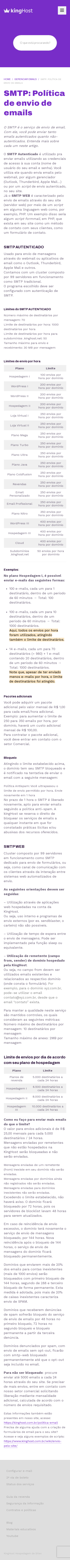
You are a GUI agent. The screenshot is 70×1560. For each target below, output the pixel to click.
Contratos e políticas (21, 1510)
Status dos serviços (20, 1484)
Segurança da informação (25, 1503)
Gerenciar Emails (25, 79)
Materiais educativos (21, 1529)
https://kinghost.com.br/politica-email (31, 1422)
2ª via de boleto (17, 1477)
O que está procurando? (35, 42)
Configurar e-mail (19, 1471)
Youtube (12, 1536)
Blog (9, 1522)
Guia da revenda (18, 1496)
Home (7, 79)
